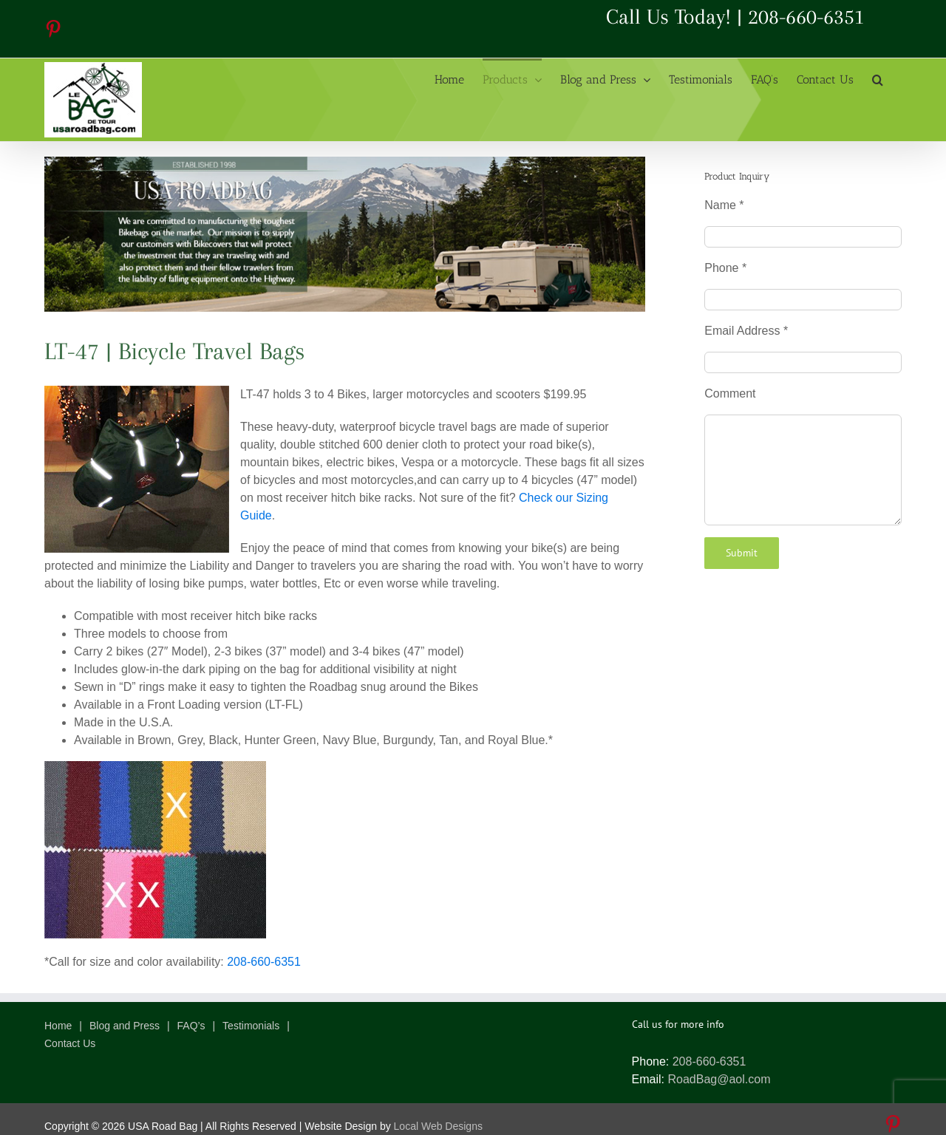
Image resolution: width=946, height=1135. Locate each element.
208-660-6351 (806, 16)
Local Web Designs (438, 1126)
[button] (877, 78)
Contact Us (69, 1043)
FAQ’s (191, 1026)
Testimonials (250, 1026)
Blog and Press (124, 1026)
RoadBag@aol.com (718, 1079)
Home (58, 1026)
